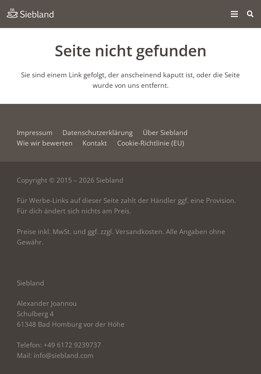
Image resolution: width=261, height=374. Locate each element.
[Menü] (234, 14)
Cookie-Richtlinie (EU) (150, 143)
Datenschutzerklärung (97, 132)
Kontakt (94, 143)
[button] (250, 14)
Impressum (35, 132)
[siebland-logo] (30, 13)
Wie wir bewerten (45, 143)
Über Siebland (165, 132)
